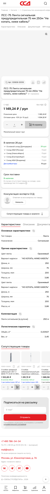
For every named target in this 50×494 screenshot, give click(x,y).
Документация (34, 27)
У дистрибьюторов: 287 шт (10, 382)
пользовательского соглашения (15, 424)
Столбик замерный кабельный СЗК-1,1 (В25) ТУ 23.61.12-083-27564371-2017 (10, 373)
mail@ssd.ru (7, 449)
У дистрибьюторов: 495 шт (30, 382)
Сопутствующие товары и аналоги (25, 213)
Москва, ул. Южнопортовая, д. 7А (19, 458)
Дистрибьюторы (10, 164)
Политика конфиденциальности (14, 476)
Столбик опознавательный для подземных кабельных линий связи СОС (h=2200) (30, 374)
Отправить (25, 417)
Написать (19, 202)
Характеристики (8, 27)
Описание (21, 27)
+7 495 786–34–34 (11, 441)
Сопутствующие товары (15, 346)
